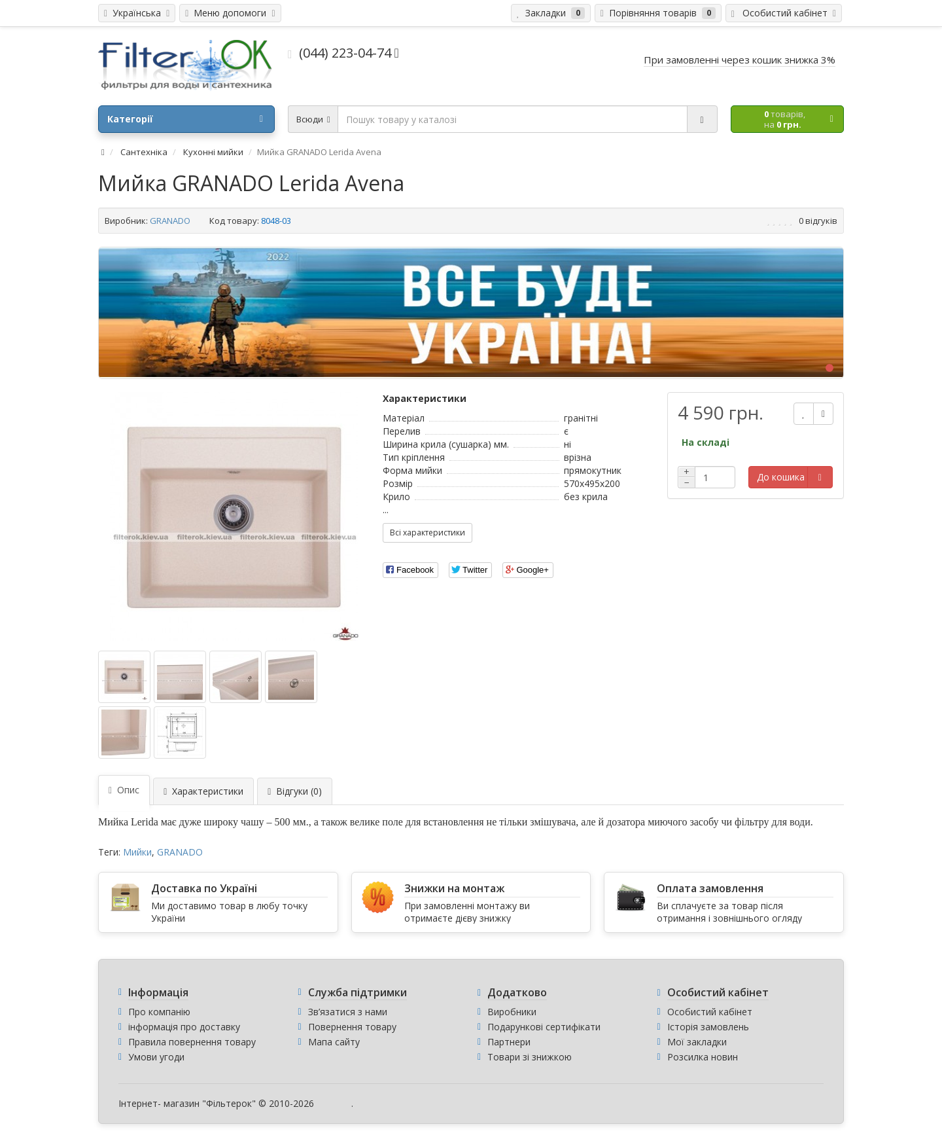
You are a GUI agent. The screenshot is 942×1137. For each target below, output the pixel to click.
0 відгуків (818, 220)
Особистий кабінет (709, 1011)
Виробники (511, 1011)
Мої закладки (697, 1042)
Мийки (137, 852)
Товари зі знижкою (529, 1057)
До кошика (781, 477)
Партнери (509, 1042)
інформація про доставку (184, 1026)
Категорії (185, 119)
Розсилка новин (702, 1057)
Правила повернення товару (192, 1042)
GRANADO (170, 220)
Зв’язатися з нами (347, 1011)
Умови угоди (156, 1057)
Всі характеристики (427, 532)
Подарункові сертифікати (544, 1026)
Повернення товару (352, 1026)
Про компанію (159, 1011)
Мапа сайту (334, 1042)
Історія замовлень (708, 1026)
